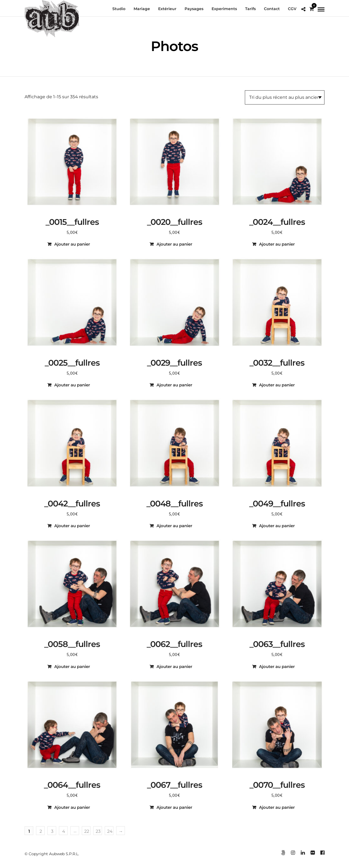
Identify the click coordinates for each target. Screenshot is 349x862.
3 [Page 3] (52, 831)
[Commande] (284, 97)
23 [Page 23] (98, 831)
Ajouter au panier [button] (72, 244)
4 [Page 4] (63, 831)
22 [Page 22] (86, 831)
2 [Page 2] (41, 831)
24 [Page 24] (110, 831)
